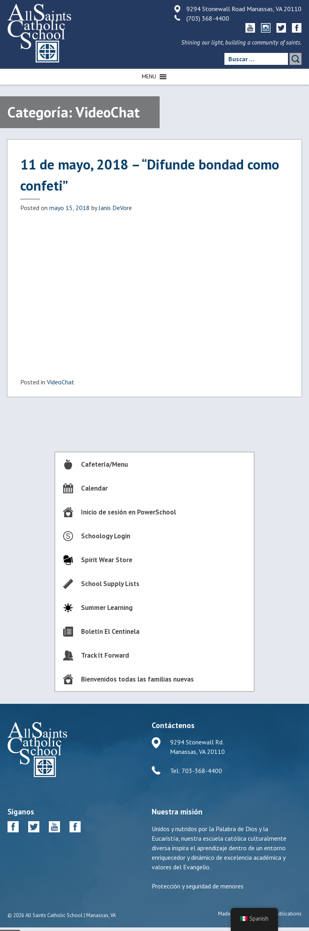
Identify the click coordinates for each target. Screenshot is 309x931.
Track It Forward (105, 655)
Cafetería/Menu (104, 464)
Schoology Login (105, 536)
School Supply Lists (110, 583)
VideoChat (60, 382)
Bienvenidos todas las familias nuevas (137, 679)
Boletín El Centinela (110, 631)
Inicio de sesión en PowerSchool (128, 512)
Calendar (94, 488)
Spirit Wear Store (106, 559)
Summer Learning (107, 607)
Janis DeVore (115, 208)
